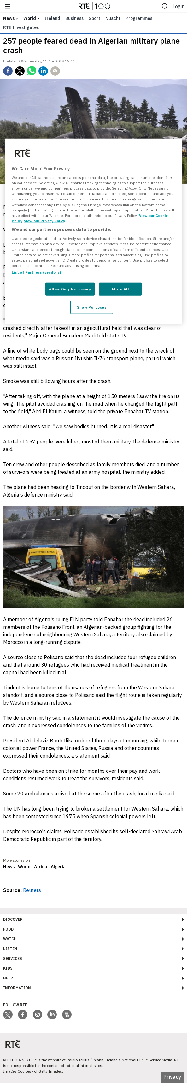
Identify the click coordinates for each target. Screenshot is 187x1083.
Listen (10, 948)
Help (8, 978)
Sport (94, 18)
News (9, 867)
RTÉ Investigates (21, 27)
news (9, 18)
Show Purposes (91, 307)
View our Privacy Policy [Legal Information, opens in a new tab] (44, 220)
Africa (40, 867)
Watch (10, 939)
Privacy (172, 1077)
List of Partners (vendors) (36, 272)
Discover (13, 919)
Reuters (32, 890)
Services (12, 958)
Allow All (120, 288)
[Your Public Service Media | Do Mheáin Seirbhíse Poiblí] (12, 1044)
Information (17, 987)
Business (74, 18)
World (29, 18)
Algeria (58, 867)
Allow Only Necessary (70, 288)
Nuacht (112, 18)
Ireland (52, 18)
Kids (8, 968)
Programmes (139, 18)
